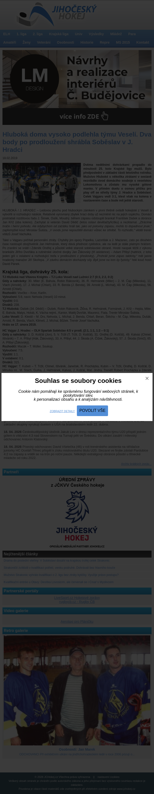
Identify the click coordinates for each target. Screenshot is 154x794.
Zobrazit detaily (62, 411)
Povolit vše (92, 410)
